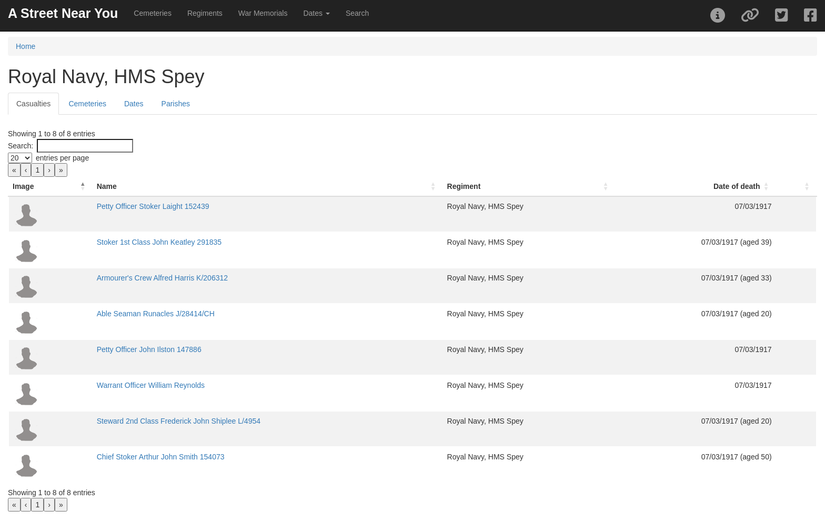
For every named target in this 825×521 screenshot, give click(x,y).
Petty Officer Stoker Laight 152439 (153, 206)
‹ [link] (26, 170)
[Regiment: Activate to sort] (529, 186)
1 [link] (37, 170)
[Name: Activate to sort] (268, 186)
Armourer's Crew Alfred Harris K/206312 (162, 278)
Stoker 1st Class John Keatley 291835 (159, 242)
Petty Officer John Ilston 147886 (149, 349)
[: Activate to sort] (796, 186)
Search (357, 13)
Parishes (176, 103)
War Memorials (263, 13)
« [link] (14, 170)
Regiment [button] (464, 186)
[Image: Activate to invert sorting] (50, 186)
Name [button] (107, 186)
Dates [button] (316, 13)
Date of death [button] (736, 186)
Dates (134, 103)
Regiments (205, 13)
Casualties (33, 103)
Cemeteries (153, 13)
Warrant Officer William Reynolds (151, 385)
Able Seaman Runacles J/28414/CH (156, 313)
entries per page (62, 158)
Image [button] (23, 186)
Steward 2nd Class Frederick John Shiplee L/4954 (178, 421)
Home (25, 46)
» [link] (61, 170)
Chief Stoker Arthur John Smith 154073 (161, 457)
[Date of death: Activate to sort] (696, 186)
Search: (20, 146)
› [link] (49, 170)
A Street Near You (63, 13)
